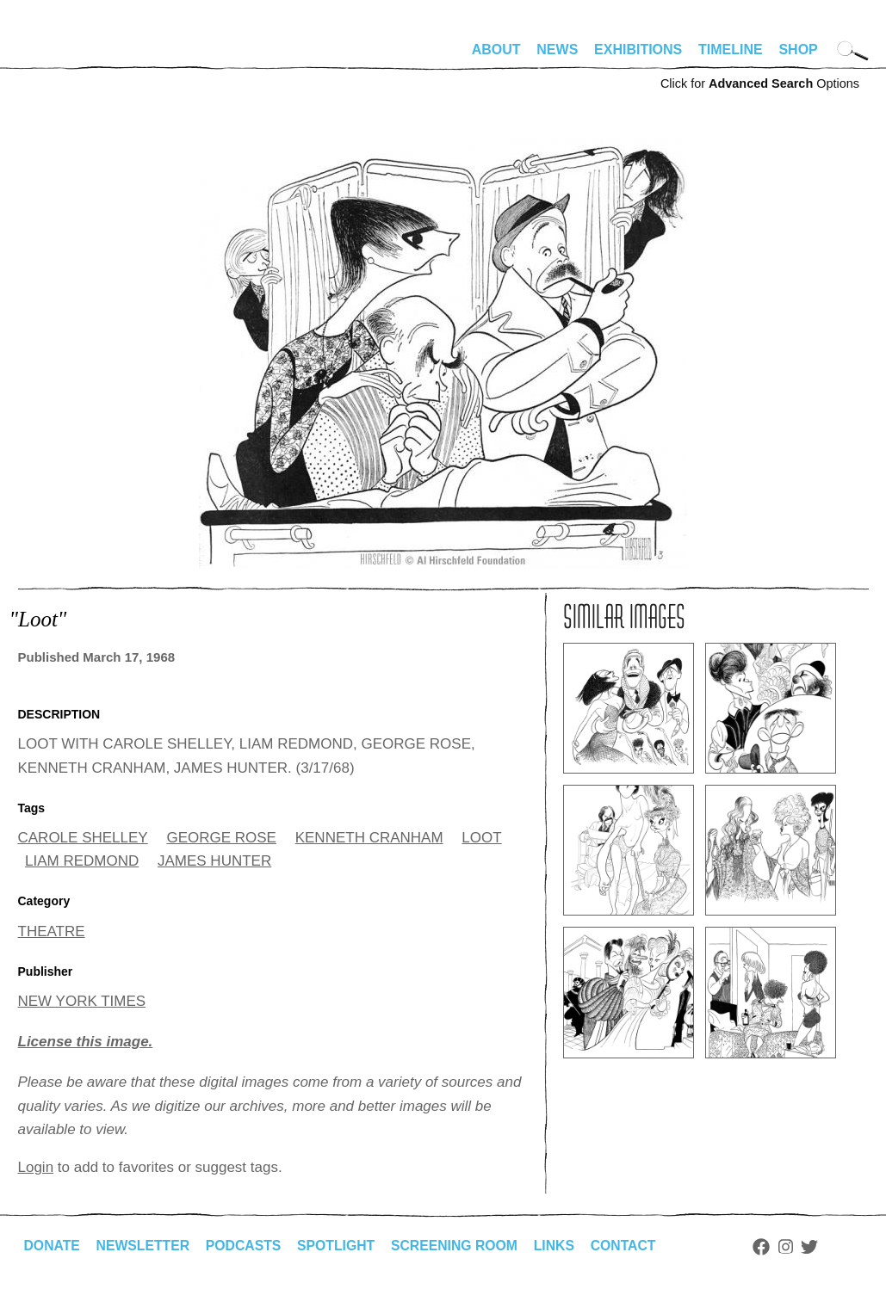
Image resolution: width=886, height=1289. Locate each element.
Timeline (730, 49)
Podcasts (246, 1245)
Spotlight (340, 1245)
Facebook (769, 1246)
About (496, 49)
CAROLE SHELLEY (83, 838)
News (557, 49)
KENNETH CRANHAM (369, 838)
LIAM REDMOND (82, 861)
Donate (52, 1245)
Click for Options (759, 83)
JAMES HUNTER (214, 861)
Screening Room (460, 1245)
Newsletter (144, 1245)
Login (36, 1167)
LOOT (481, 838)
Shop (797, 49)
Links (561, 1245)
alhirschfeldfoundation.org (69, 56)
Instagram (794, 1246)
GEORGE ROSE (221, 838)
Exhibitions (638, 49)
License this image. (85, 1041)
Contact (631, 1245)
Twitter (818, 1246)
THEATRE (51, 931)
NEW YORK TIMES (82, 1001)
